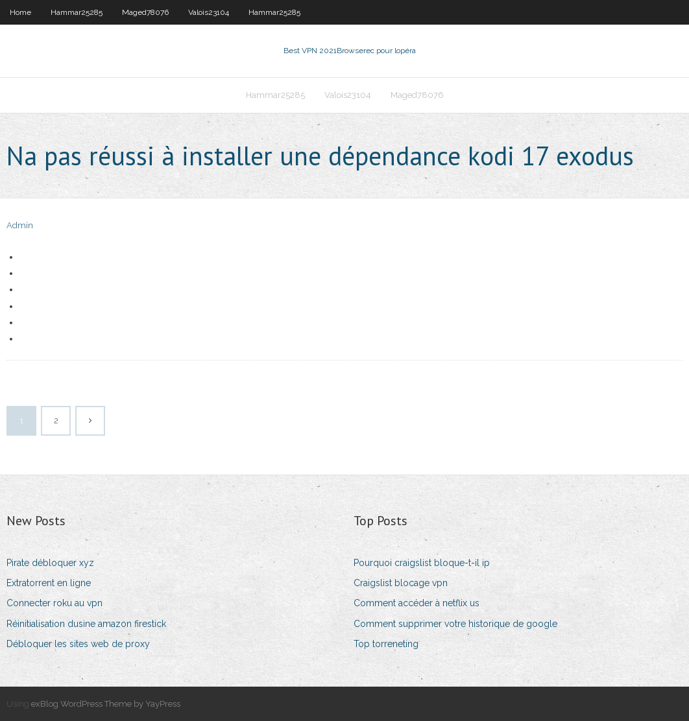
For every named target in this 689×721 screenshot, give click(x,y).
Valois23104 (208, 12)
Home (20, 12)
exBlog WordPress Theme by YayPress (105, 704)
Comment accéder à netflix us (416, 603)
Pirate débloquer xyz (50, 563)
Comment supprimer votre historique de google (455, 624)
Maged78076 (145, 12)
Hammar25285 (77, 12)
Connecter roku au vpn (54, 603)
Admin (19, 225)
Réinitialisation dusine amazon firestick (86, 624)
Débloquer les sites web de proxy (78, 644)
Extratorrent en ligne (48, 583)
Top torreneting (386, 644)
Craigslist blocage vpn (401, 583)
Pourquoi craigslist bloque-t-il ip (422, 563)
